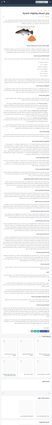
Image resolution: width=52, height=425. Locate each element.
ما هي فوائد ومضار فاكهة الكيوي (10, 354)
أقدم (3, 393)
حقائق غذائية (39, 10)
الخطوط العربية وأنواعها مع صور (27, 416)
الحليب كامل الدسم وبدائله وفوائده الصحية (44, 354)
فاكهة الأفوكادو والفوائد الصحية (27, 354)
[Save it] (3, 16)
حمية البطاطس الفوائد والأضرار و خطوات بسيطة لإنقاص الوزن (9, 375)
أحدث (49, 393)
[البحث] (2, 2)
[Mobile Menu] (50, 2)
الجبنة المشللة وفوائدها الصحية (43, 416)
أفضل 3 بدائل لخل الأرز (28, 374)
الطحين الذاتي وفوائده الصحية (43, 374)
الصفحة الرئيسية (46, 10)
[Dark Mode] (7, 2)
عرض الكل (40, 336)
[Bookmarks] (4, 2)
